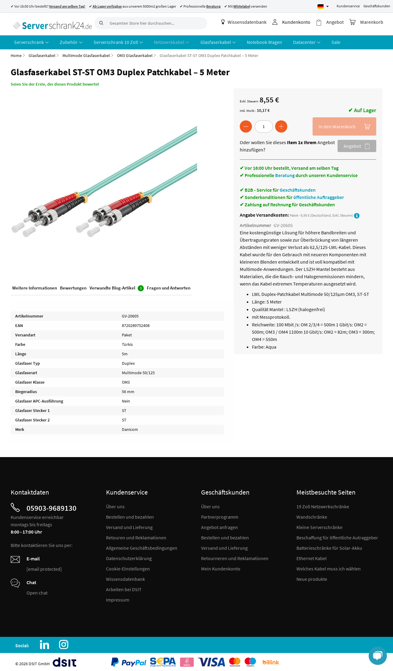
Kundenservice (348, 6)
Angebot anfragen (219, 525)
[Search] (100, 23)
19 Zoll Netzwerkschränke (322, 504)
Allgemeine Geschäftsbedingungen (141, 545)
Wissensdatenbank (247, 22)
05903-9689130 (51, 505)
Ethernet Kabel (311, 556)
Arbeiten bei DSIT (124, 587)
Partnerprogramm (219, 514)
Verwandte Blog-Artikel (117, 286)
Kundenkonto (300, 22)
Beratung (285, 173)
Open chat (37, 590)
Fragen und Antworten (168, 286)
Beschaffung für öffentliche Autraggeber (337, 535)
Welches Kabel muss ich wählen (328, 566)
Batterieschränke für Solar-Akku (329, 545)
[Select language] (323, 6)
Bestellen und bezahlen (130, 514)
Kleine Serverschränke (319, 525)
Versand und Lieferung (129, 525)
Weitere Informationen (34, 286)
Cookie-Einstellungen (128, 566)
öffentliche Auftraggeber (318, 195)
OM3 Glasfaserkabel (135, 53)
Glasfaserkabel (42, 53)
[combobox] (150, 23)
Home (16, 53)
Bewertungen (73, 286)
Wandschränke (311, 514)
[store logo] (50, 23)
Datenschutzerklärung (129, 556)
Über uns (115, 504)
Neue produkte (311, 576)
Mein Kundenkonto (220, 566)
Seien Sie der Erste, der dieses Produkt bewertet (55, 81)
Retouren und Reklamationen (136, 535)
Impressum (117, 597)
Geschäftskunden (376, 6)
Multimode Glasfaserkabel (86, 53)
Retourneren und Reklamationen (234, 556)
